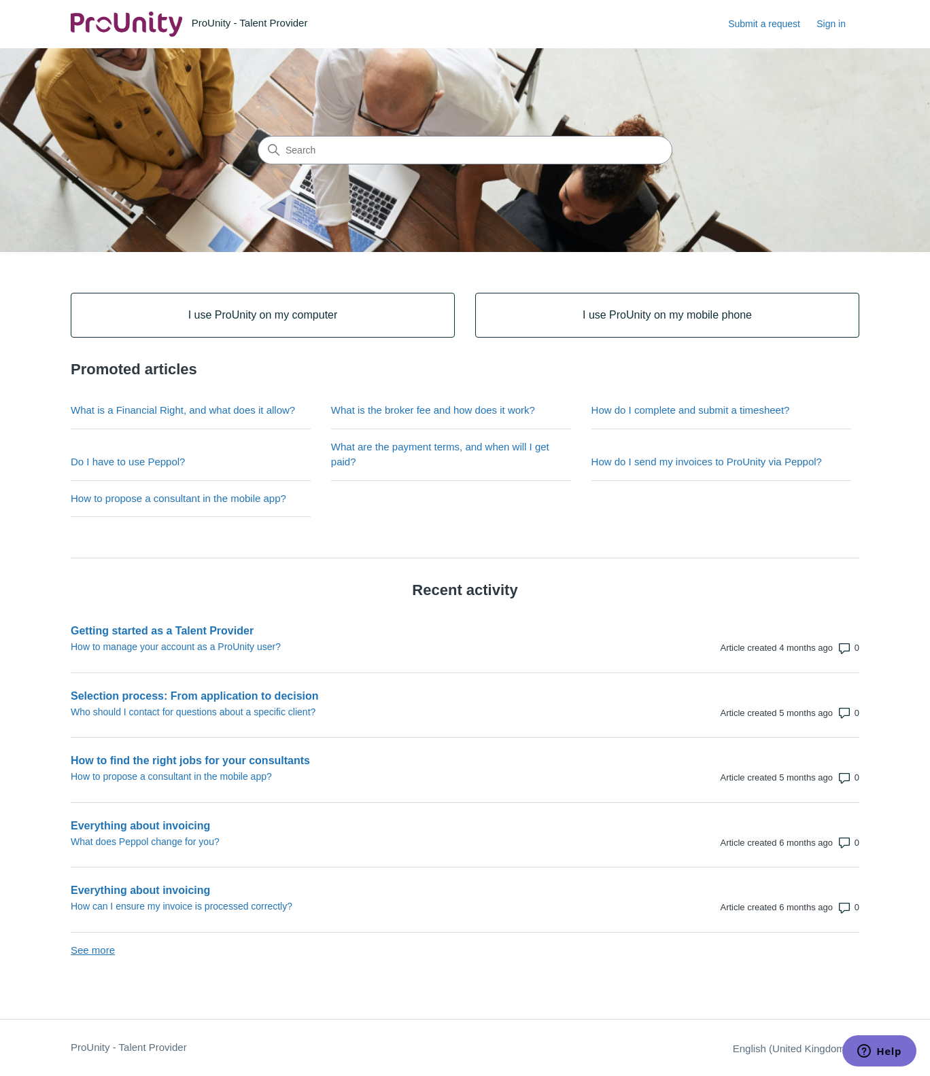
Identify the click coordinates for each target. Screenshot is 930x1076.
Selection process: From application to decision (195, 696)
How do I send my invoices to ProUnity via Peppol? (706, 461)
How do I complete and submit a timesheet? (690, 410)
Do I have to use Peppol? (128, 461)
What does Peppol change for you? (145, 841)
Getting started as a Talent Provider (162, 630)
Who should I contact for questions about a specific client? (193, 711)
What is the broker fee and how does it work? (433, 410)
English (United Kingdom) (796, 1048)
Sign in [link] (831, 23)
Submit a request (764, 23)
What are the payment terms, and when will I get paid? (440, 454)
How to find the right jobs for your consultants (190, 760)
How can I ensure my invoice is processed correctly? (181, 906)
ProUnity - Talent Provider (129, 1047)
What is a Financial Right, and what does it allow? (183, 410)
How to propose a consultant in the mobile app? (178, 498)
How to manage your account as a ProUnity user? (176, 646)
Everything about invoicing (140, 825)
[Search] (465, 150)
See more (93, 950)
